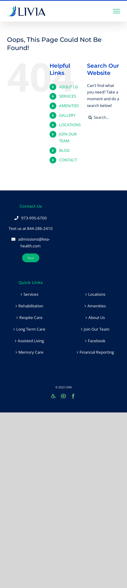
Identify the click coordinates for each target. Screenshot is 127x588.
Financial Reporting (97, 352)
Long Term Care (30, 329)
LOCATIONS (70, 124)
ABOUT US (68, 87)
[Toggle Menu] (116, 11)
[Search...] (103, 117)
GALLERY (67, 115)
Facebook (96, 340)
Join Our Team (97, 329)
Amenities (96, 306)
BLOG (64, 150)
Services (30, 294)
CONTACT (68, 160)
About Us (96, 317)
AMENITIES (69, 105)
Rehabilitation (30, 306)
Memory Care (30, 352)
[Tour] (30, 257)
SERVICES (67, 96)
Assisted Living (31, 340)
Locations (96, 294)
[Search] (90, 117)
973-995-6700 (34, 218)
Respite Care (31, 317)
